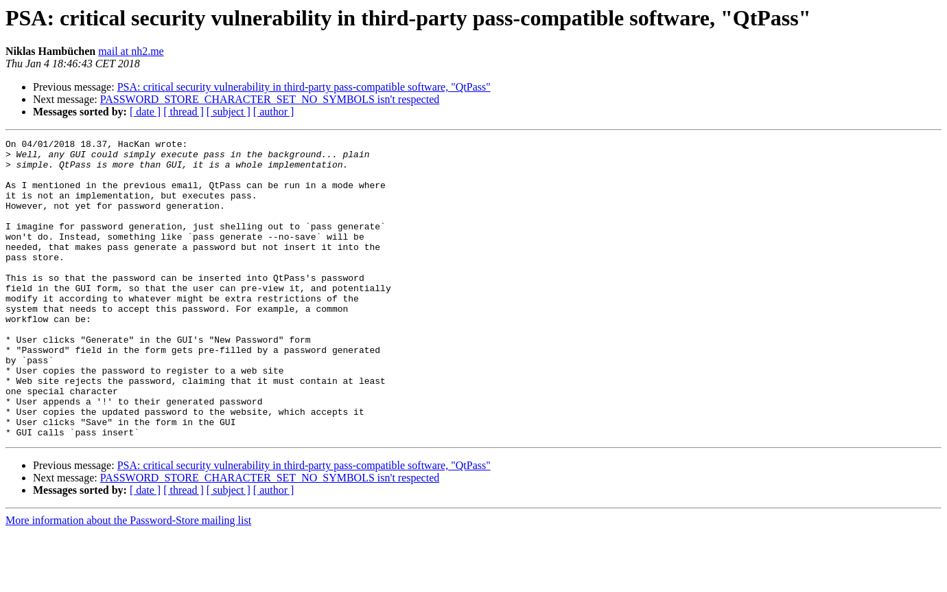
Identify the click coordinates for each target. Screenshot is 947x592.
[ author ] (273, 111)
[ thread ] (183, 111)
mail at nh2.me (131, 51)
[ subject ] (228, 111)
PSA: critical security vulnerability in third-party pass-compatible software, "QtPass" (304, 87)
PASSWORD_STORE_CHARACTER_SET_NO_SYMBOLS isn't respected (269, 99)
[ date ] (145, 111)
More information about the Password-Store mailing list (128, 580)
